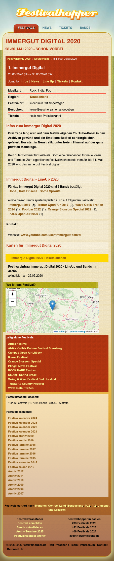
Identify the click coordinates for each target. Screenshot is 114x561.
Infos (24, 81)
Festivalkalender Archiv (30, 535)
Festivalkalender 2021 (22, 431)
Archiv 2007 (15, 493)
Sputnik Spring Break (22, 375)
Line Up (48, 81)
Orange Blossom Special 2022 (69, 209)
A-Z (94, 505)
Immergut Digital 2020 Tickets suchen (38, 258)
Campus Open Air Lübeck (25, 352)
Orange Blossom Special (24, 361)
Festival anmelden (30, 523)
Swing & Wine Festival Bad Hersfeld (32, 379)
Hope (12, 191)
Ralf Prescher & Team (63, 545)
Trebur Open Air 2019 (52, 204)
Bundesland (75, 505)
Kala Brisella (28, 191)
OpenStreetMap (77, 331)
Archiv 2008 (15, 489)
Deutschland (41, 59)
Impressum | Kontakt (93, 545)
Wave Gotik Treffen (20, 388)
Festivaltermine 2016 (21, 453)
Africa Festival (17, 343)
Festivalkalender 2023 (22, 422)
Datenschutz (15, 549)
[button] (52, 305)
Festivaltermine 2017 (21, 449)
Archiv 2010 (15, 480)
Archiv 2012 (15, 471)
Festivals (26, 27)
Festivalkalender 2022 (22, 427)
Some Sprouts (50, 191)
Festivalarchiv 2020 (18, 59)
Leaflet (59, 331)
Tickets (65, 27)
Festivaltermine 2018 (21, 444)
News (47, 27)
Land (62, 505)
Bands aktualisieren (30, 527)
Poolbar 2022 (31, 209)
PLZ (87, 505)
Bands (85, 27)
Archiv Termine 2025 (30, 531)
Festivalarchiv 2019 (20, 440)
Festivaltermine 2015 (21, 458)
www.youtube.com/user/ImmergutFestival (51, 234)
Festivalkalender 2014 (22, 462)
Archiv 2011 (15, 475)
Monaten (41, 505)
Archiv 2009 (15, 484)
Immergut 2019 (19, 204)
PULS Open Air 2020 (23, 213)
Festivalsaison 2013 (21, 467)
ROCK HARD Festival (22, 370)
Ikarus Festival (18, 357)
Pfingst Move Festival (22, 366)
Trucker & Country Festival (26, 383)
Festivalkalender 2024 (22, 418)
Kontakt (77, 81)
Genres (53, 505)
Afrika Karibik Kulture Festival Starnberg (35, 348)
